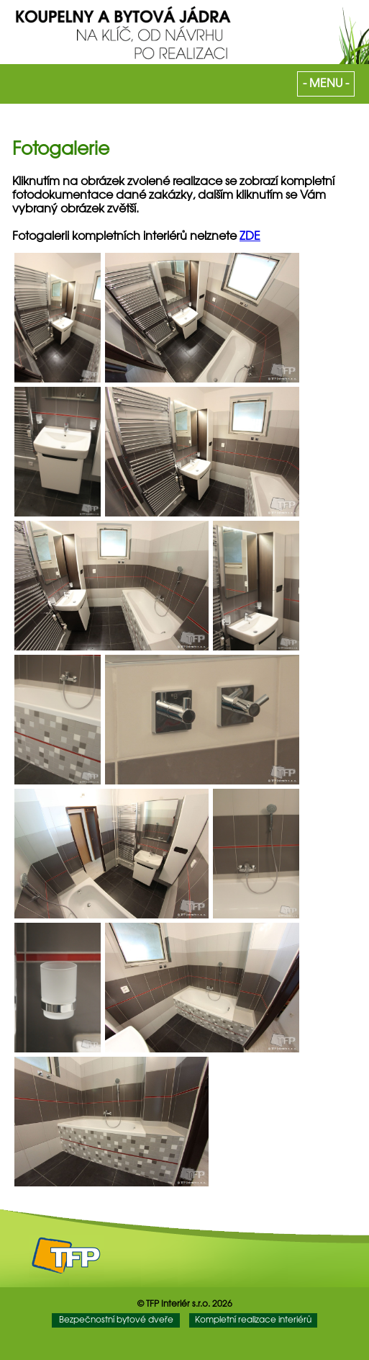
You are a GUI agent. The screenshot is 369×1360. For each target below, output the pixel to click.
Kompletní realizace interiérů (253, 1320)
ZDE (250, 236)
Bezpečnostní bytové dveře (116, 1320)
